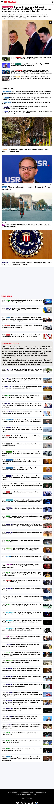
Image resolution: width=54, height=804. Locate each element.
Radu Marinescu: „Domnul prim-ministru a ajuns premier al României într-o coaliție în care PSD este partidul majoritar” (22, 461)
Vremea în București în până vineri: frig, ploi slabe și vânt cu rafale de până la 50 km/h (25, 150)
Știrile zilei (4, 146)
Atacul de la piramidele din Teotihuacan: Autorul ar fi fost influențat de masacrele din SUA (22, 685)
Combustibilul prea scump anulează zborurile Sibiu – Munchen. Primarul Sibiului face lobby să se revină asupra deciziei (21, 453)
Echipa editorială (13, 792)
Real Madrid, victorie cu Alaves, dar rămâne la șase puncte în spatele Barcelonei (21, 741)
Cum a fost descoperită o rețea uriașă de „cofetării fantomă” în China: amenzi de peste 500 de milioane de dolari (22, 370)
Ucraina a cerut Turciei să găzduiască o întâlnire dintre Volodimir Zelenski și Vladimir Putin (21, 309)
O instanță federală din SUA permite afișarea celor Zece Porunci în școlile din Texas (22, 709)
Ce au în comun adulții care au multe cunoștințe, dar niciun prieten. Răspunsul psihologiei (21, 637)
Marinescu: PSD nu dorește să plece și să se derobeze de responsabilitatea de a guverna (20, 468)
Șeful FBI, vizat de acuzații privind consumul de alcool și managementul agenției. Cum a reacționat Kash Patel (21, 669)
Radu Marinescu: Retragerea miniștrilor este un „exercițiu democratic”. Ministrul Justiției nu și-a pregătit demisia (21, 420)
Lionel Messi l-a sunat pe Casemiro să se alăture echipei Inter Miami (21, 541)
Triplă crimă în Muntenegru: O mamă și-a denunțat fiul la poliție (22, 509)
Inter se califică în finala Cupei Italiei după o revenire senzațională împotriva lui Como (22, 749)
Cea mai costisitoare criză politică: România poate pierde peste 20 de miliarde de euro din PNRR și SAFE (20, 549)
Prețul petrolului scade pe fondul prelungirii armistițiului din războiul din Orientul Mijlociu (20, 661)
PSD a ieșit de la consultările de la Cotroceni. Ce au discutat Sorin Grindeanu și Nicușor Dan (31, 58)
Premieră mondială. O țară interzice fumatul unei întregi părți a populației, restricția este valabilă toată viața (21, 335)
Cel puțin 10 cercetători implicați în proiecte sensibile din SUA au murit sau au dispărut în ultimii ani (27, 263)
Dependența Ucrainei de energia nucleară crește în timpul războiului (22, 533)
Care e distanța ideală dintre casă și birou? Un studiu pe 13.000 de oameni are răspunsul (26, 226)
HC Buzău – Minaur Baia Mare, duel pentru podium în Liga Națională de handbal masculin (22, 517)
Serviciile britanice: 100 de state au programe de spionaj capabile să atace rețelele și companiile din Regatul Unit (22, 501)
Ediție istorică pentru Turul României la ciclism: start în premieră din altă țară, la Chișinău (22, 301)
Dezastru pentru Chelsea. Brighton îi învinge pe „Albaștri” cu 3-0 (20, 733)
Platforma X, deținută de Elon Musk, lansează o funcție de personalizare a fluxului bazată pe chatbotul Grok (22, 621)
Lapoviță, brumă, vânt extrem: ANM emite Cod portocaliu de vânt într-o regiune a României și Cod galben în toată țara (31, 78)
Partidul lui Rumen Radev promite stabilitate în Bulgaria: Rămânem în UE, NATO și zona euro (21, 645)
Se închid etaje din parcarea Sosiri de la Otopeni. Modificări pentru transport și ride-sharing (20, 436)
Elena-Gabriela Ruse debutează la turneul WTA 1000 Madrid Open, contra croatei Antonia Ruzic (21, 605)
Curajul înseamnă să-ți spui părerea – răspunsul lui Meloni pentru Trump (22, 589)
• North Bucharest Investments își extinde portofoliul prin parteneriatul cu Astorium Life (25, 356)
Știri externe (4, 260)
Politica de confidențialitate (24, 794)
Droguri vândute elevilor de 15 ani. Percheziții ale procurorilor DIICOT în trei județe (21, 581)
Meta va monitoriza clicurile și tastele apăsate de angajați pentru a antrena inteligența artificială (21, 613)
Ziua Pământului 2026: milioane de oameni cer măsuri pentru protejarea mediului (22, 597)
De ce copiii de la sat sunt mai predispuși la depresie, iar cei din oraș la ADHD (22, 444)
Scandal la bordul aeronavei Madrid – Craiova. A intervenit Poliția (20, 492)
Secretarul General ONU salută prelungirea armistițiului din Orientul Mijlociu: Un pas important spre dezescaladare (20, 718)
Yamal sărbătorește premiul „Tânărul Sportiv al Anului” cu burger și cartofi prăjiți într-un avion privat (20, 396)
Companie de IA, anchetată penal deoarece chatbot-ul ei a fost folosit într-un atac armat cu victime (22, 387)
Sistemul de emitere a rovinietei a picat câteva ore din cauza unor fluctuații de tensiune (22, 326)
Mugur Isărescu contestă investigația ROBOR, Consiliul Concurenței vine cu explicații (30, 64)
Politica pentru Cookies (26, 792)
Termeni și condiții (40, 792)
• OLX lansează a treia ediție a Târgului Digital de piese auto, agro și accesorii (26, 360)
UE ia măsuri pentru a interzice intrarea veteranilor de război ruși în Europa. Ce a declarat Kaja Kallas (22, 412)
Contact (36, 794)
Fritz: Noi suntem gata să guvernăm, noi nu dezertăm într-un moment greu (26, 188)
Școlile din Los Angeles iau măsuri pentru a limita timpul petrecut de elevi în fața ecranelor (21, 677)
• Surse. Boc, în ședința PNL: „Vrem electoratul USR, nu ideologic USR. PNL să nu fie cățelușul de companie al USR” (27, 112)
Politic (3, 184)
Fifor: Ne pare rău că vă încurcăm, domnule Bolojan (21, 556)
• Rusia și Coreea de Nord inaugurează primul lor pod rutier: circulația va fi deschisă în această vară (24, 107)
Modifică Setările (27, 798)
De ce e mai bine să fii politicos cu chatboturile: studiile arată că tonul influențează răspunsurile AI (22, 629)
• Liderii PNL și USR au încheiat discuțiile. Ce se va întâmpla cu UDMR (26, 103)
